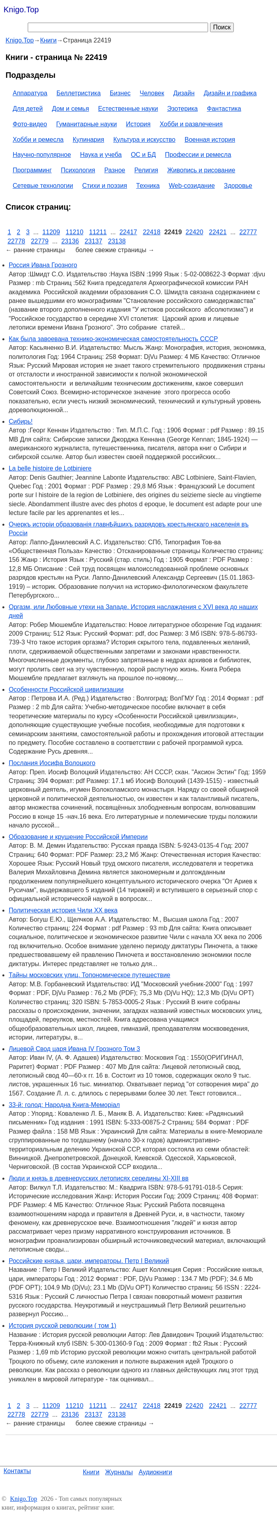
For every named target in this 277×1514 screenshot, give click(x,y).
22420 (194, 232)
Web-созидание (192, 185)
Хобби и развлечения (191, 124)
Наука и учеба (101, 154)
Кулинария (88, 139)
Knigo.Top (21, 9)
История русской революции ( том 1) (62, 1325)
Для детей (28, 108)
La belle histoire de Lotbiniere (50, 468)
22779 (40, 241)
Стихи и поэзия (104, 185)
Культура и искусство (144, 139)
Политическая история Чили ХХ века (63, 910)
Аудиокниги (155, 1472)
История (138, 124)
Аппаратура (30, 93)
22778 (16, 241)
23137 (94, 241)
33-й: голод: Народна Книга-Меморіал (64, 1104)
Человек (152, 93)
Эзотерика (182, 108)
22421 (218, 232)
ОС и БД (143, 154)
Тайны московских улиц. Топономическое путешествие (89, 975)
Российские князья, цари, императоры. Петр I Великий (89, 1260)
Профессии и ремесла (198, 154)
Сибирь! (20, 421)
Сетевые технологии (43, 185)
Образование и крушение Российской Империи (78, 836)
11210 (75, 232)
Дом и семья (70, 108)
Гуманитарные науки (86, 124)
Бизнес (120, 93)
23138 (117, 241)
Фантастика (224, 108)
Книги (91, 1472)
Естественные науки (128, 108)
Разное (114, 170)
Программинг (32, 170)
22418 (151, 232)
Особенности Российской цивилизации (66, 689)
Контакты (17, 1471)
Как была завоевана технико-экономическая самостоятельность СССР (113, 339)
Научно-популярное (42, 154)
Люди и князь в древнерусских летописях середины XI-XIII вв (99, 1178)
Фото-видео (30, 124)
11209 (51, 232)
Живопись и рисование (201, 170)
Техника (148, 185)
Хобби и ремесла (38, 139)
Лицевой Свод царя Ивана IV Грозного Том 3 (74, 1048)
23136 (70, 241)
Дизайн (184, 93)
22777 (248, 232)
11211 (98, 232)
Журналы (119, 1472)
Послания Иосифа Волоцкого (52, 763)
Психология (78, 170)
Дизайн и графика (230, 93)
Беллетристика (78, 93)
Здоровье (238, 185)
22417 (128, 232)
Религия (146, 170)
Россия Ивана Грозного (43, 265)
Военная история (210, 139)
